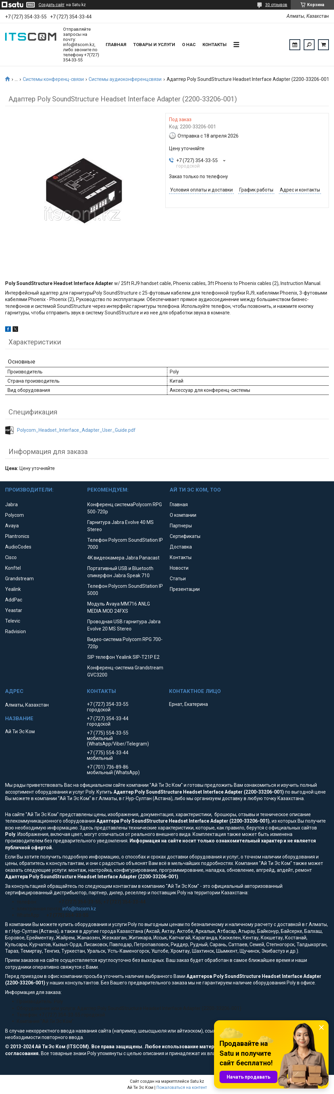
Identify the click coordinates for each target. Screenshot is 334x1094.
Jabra (11, 504)
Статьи (178, 578)
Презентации (185, 589)
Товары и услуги (154, 44)
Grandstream (19, 578)
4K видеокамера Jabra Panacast (123, 557)
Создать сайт (51, 4)
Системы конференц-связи (53, 79)
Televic (12, 621)
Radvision (15, 631)
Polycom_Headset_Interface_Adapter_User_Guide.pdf (76, 430)
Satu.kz (197, 1081)
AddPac (13, 599)
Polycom (14, 515)
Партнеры (181, 525)
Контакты (214, 44)
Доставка (181, 547)
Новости (179, 568)
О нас (189, 44)
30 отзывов (276, 4)
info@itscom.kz (79, 908)
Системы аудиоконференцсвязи (125, 79)
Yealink (13, 589)
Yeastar (13, 610)
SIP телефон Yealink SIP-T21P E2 (123, 657)
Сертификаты (185, 536)
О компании (183, 515)
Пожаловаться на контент (181, 1087)
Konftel (13, 568)
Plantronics (17, 536)
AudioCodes (18, 547)
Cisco (11, 557)
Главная (116, 44)
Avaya (12, 525)
